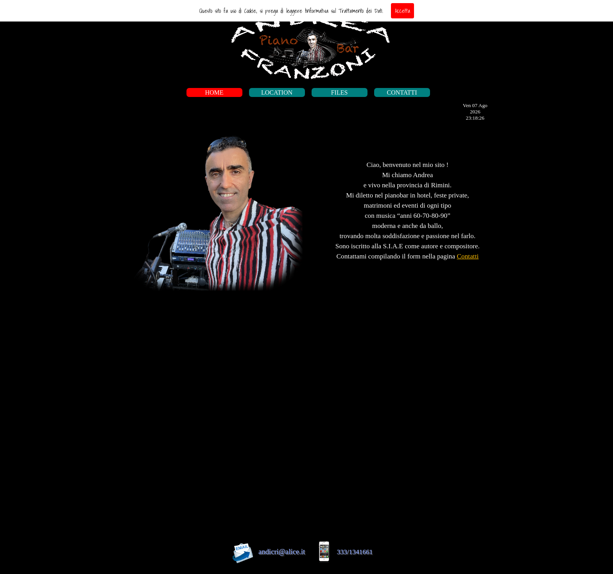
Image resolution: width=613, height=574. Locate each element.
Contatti (468, 256)
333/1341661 (355, 552)
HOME (214, 92)
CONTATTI (402, 92)
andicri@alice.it (281, 551)
